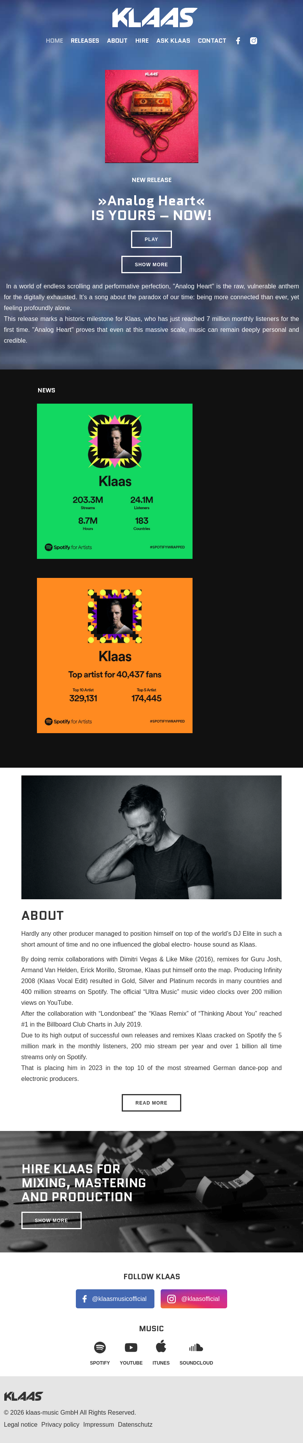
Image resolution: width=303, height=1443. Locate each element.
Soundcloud (196, 1351)
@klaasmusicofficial (119, 1299)
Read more (151, 1103)
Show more (151, 264)
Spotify (100, 1351)
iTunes (161, 1351)
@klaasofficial (200, 1299)
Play (151, 239)
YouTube (131, 1351)
